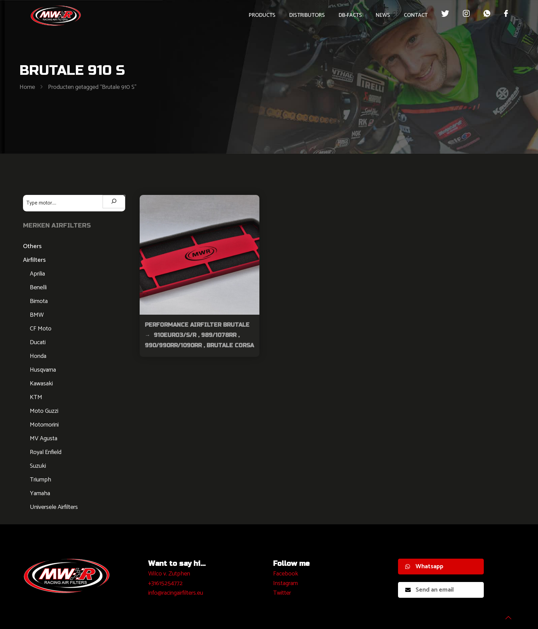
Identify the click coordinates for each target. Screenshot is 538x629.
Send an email (429, 590)
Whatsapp (424, 566)
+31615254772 (165, 583)
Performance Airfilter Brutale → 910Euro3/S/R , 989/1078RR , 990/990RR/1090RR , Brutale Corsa (199, 335)
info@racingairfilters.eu (175, 593)
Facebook (285, 574)
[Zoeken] (114, 201)
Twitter (282, 593)
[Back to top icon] (505, 615)
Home (27, 87)
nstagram (286, 583)
